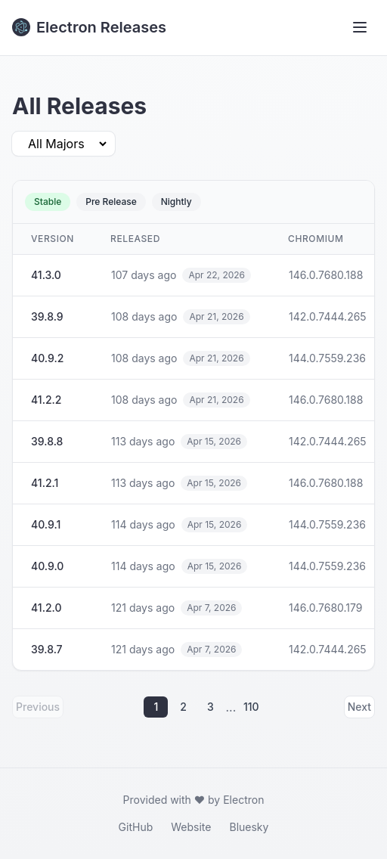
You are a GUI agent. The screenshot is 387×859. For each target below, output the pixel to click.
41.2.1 (44, 482)
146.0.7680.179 (325, 607)
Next (359, 706)
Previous (38, 706)
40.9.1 (45, 524)
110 (251, 706)
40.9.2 (47, 358)
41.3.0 (46, 274)
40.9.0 (47, 566)
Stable (47, 201)
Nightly (176, 201)
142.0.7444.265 (328, 316)
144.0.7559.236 (327, 358)
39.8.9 (47, 316)
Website (191, 826)
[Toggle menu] (360, 27)
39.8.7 (47, 649)
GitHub (136, 826)
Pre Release (111, 201)
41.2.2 (46, 399)
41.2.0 (46, 607)
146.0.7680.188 (326, 274)
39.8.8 (47, 441)
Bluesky (248, 826)
